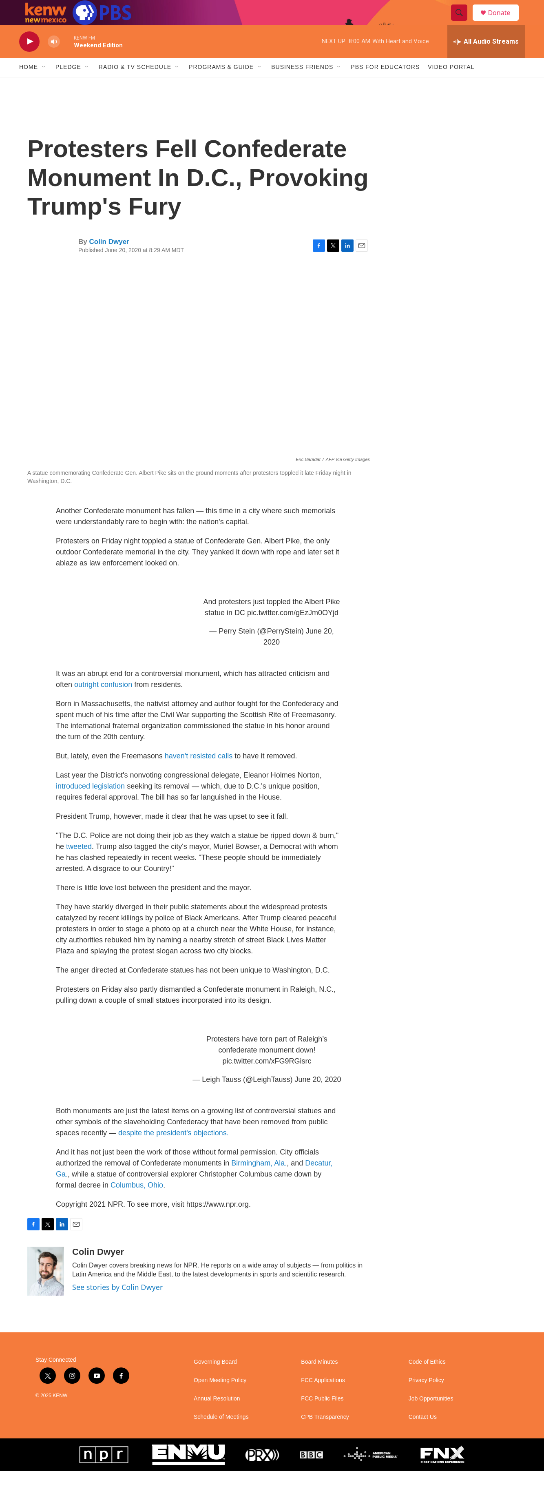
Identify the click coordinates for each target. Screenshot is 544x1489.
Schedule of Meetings (221, 1435)
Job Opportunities (431, 1417)
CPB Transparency (325, 1435)
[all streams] (486, 59)
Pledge (68, 85)
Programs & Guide (221, 85)
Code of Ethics (427, 1380)
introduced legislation (90, 804)
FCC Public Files (322, 1417)
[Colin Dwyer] (45, 1289)
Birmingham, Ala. (259, 1181)
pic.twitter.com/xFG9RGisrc (266, 1079)
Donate (504, 21)
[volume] (54, 59)
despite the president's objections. (173, 1151)
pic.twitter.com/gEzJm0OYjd (292, 631)
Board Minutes (319, 1380)
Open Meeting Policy (220, 1398)
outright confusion (103, 702)
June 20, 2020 (317, 1097)
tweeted (79, 864)
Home (28, 85)
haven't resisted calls (199, 774)
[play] (29, 59)
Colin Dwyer (109, 259)
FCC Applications (323, 1398)
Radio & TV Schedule (135, 85)
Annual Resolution (217, 1417)
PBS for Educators (385, 85)
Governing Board (215, 1380)
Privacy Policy (426, 1398)
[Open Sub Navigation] (44, 85)
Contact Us (423, 1435)
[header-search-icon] (463, 21)
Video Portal (451, 85)
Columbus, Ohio (137, 1203)
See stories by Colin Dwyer (117, 1305)
